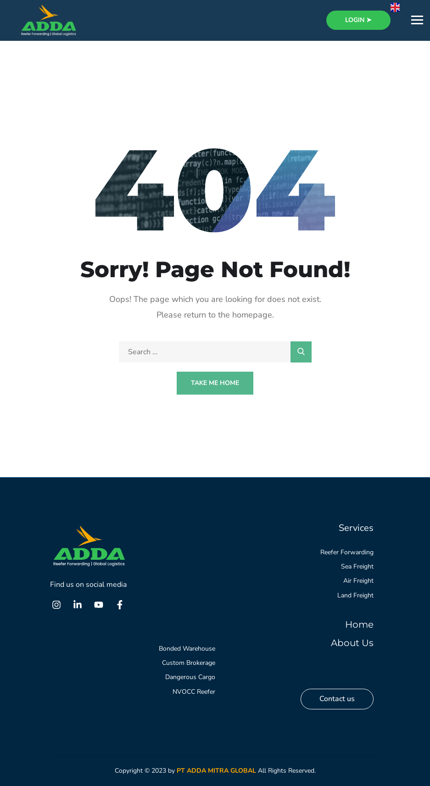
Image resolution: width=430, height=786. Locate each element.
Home (359, 624)
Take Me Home (215, 383)
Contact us (337, 699)
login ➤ (358, 20)
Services (356, 528)
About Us (352, 642)
